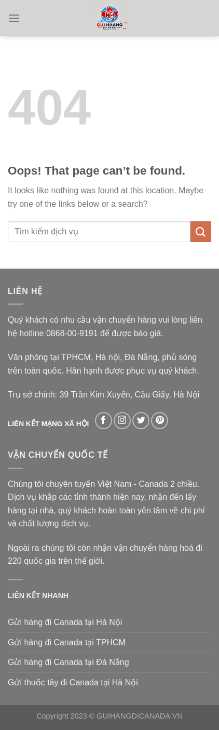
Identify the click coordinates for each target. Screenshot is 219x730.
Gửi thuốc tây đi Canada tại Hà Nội (73, 682)
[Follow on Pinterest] (159, 420)
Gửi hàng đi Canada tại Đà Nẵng (68, 662)
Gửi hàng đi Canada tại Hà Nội (65, 622)
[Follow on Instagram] (122, 420)
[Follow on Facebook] (103, 420)
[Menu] (14, 18)
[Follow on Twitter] (140, 420)
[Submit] (200, 231)
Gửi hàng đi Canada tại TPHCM (67, 642)
